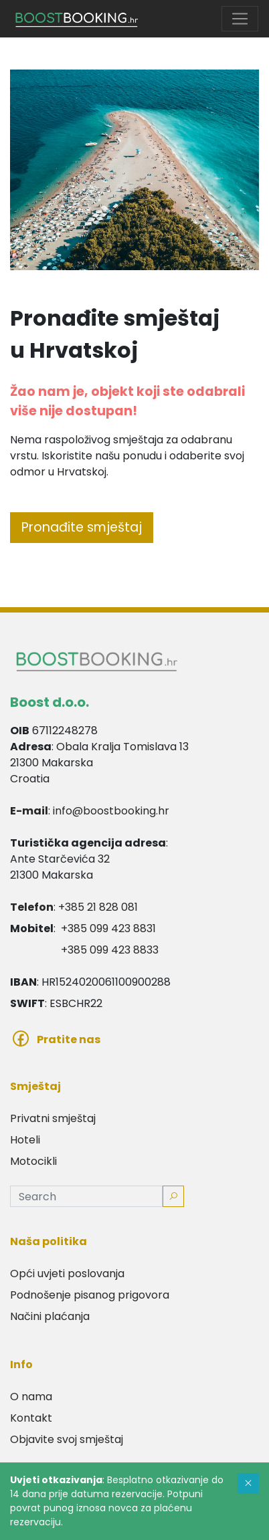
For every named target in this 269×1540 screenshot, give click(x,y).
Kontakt (31, 1418)
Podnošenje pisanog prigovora (89, 1295)
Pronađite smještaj (81, 527)
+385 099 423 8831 (108, 928)
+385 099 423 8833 (110, 950)
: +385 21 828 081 (74, 907)
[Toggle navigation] (239, 19)
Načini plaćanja (50, 1316)
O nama (31, 1396)
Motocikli (33, 1161)
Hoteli (25, 1139)
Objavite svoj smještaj (66, 1439)
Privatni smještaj (53, 1118)
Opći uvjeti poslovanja (67, 1273)
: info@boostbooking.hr (89, 810)
